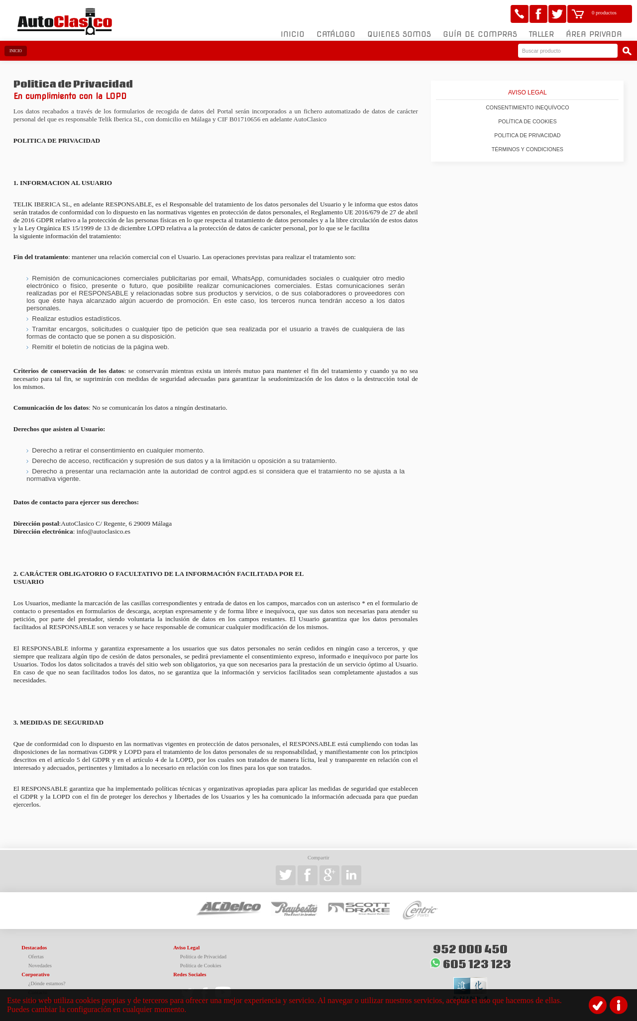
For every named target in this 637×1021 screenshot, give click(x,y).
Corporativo (35, 974)
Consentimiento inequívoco (527, 107)
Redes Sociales (189, 974)
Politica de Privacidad (527, 135)
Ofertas (36, 956)
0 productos (604, 12)
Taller (541, 34)
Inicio (293, 34)
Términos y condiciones (527, 149)
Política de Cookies (527, 121)
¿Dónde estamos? (47, 983)
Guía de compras (480, 34)
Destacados (34, 947)
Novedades (40, 965)
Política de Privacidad (203, 956)
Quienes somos (399, 34)
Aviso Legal (527, 92)
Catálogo (336, 34)
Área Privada (594, 34)
